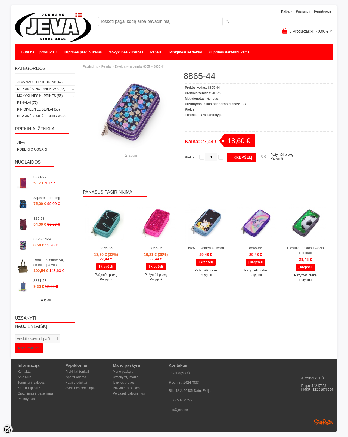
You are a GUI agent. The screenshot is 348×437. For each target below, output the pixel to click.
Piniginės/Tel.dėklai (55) (38, 109)
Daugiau (45, 300)
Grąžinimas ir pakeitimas (35, 393)
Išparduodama (75, 377)
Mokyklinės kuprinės (126, 52)
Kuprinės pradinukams (83, 52)
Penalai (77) (27, 103)
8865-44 (159, 66)
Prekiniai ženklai (77, 372)
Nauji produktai (76, 382)
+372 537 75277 (180, 400)
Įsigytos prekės (124, 382)
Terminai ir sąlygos (31, 382)
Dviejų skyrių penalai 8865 (132, 66)
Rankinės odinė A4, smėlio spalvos (48, 262)
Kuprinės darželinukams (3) (42, 116)
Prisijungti (303, 11)
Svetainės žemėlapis (80, 388)
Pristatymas (26, 399)
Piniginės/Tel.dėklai (185, 52)
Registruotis (322, 11)
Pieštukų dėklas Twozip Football (305, 250)
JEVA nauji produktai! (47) (40, 82)
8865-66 (255, 248)
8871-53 (39, 281)
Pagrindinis (90, 66)
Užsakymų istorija (125, 377)
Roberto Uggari (32, 149)
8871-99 (39, 177)
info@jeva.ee (178, 410)
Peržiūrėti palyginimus (129, 393)
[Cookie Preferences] (8, 429)
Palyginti (277, 158)
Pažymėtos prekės (126, 388)
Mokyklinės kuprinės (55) (40, 96)
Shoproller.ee (323, 422)
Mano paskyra (123, 372)
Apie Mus (24, 377)
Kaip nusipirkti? (29, 388)
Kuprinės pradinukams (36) (41, 89)
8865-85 (106, 248)
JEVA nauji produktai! (38, 52)
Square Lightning (46, 198)
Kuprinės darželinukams (229, 52)
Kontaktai (24, 372)
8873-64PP (42, 239)
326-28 (38, 218)
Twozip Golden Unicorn (205, 248)
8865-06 (155, 248)
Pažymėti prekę (282, 155)
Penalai (156, 52)
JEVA (21, 143)
